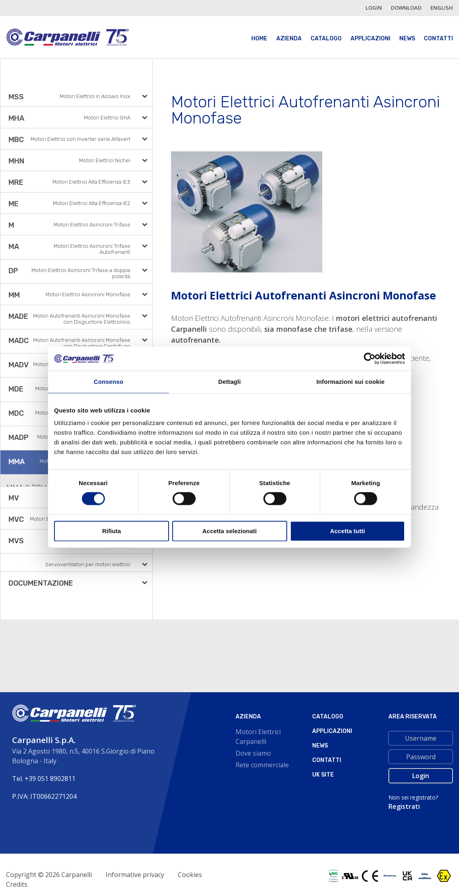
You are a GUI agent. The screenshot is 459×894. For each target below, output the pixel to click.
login (373, 7)
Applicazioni (370, 38)
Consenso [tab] (108, 381)
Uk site (323, 774)
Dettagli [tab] (229, 381)
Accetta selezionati (229, 531)
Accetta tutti (347, 531)
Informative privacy (135, 874)
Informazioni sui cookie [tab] (351, 381)
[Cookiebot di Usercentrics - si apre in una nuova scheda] (369, 358)
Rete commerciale (262, 764)
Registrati (404, 806)
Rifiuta (111, 531)
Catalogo (326, 38)
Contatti (438, 38)
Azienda (289, 38)
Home (259, 38)
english (441, 7)
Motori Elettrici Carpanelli (258, 736)
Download (406, 7)
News (407, 38)
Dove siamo (253, 753)
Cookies (190, 874)
